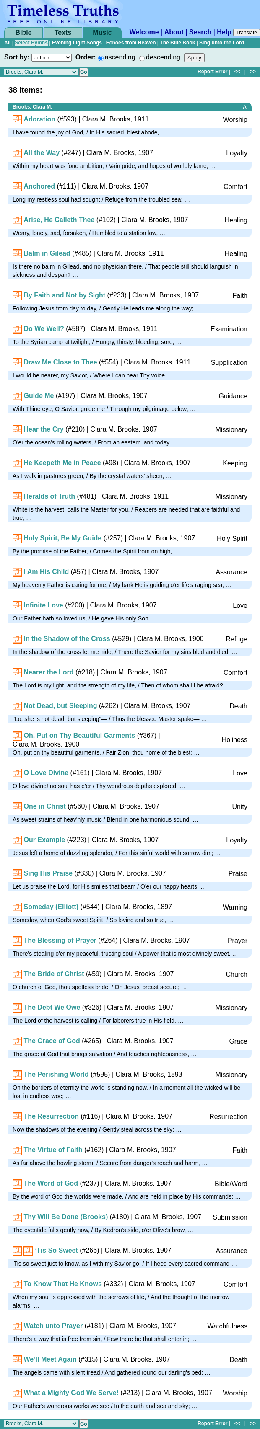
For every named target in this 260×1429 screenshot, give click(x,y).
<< (237, 72)
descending (163, 57)
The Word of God (50, 1183)
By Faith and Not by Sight (64, 295)
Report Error (212, 72)
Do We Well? (43, 328)
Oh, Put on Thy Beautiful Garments (79, 735)
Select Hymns (31, 43)
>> (253, 72)
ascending (120, 57)
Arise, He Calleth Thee (58, 219)
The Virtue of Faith (52, 1149)
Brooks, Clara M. (32, 107)
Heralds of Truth (49, 496)
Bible (23, 32)
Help (224, 32)
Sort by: (16, 57)
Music (102, 32)
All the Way (41, 152)
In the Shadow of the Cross (66, 638)
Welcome (144, 32)
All (7, 43)
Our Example (44, 839)
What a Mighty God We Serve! (70, 1392)
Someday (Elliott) (50, 906)
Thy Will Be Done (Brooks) (65, 1216)
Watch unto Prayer (53, 1325)
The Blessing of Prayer (59, 940)
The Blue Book (177, 43)
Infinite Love (43, 605)
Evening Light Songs (77, 43)
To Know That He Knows (62, 1283)
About (174, 32)
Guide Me (38, 395)
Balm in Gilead (46, 253)
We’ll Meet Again (49, 1359)
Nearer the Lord (48, 672)
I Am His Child (46, 571)
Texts (63, 32)
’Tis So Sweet (56, 1250)
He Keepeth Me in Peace (62, 462)
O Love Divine (45, 772)
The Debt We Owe (51, 1007)
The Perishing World (55, 1074)
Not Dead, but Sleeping (60, 705)
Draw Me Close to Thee (60, 362)
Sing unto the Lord (221, 43)
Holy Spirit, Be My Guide (62, 538)
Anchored (39, 186)
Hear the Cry (43, 429)
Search (200, 32)
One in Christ (44, 806)
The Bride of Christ (53, 973)
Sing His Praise (48, 873)
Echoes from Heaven (131, 43)
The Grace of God (51, 1040)
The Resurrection (51, 1116)
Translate (246, 33)
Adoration (39, 119)
